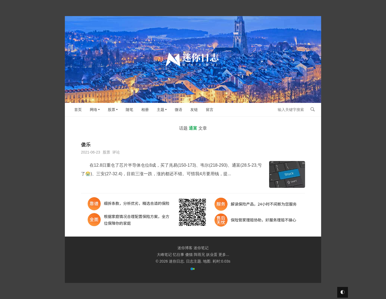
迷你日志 (176, 261)
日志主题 (193, 261)
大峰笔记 (164, 254)
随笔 (129, 109)
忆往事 (178, 254)
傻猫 (189, 254)
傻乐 (86, 144)
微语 (178, 109)
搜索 (312, 109)
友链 (194, 109)
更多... (223, 254)
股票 (111, 109)
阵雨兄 (199, 254)
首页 (78, 109)
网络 (93, 109)
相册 (145, 109)
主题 (160, 109)
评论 (116, 152)
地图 (206, 261)
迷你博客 (184, 248)
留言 (209, 109)
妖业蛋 (211, 254)
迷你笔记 (201, 248)
